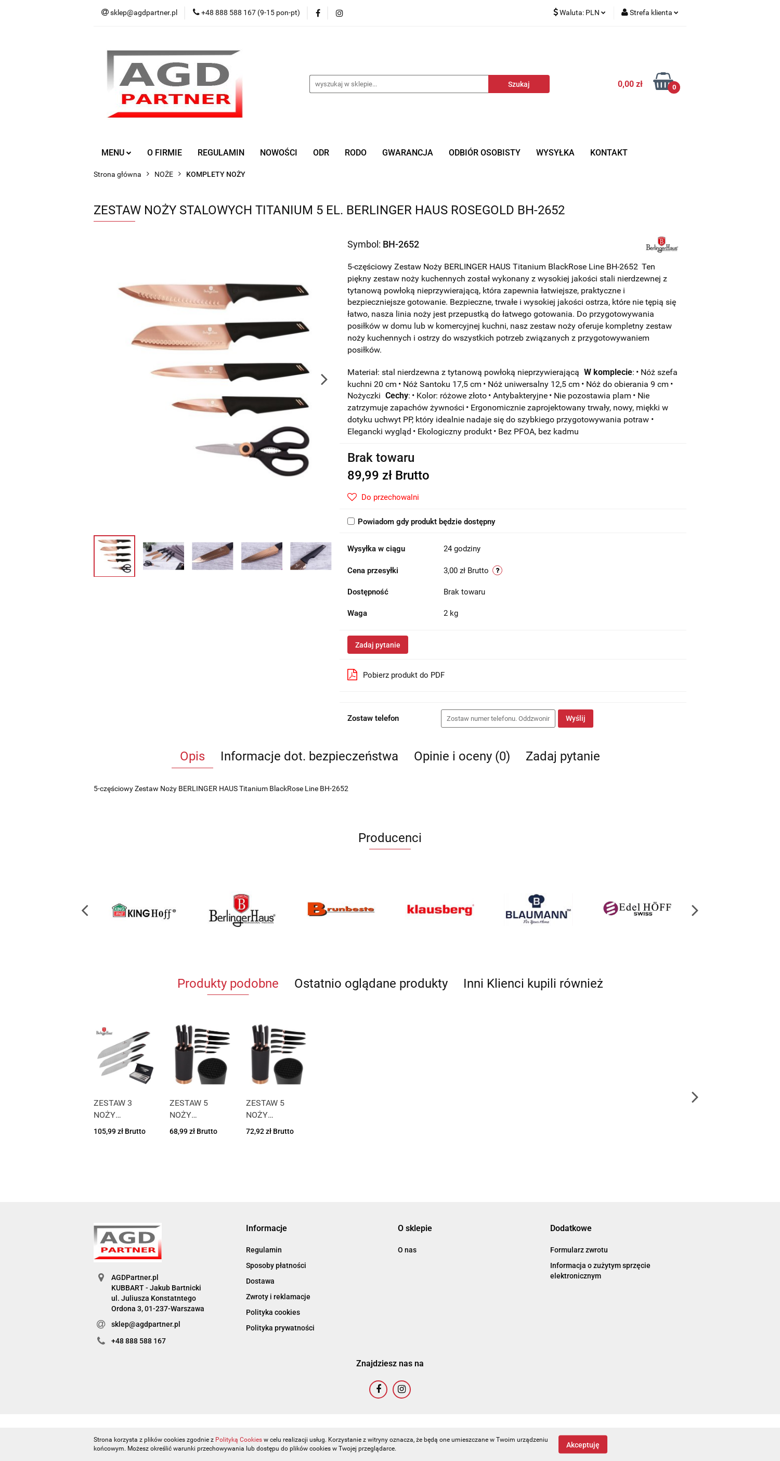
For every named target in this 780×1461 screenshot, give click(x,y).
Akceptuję (583, 1444)
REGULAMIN (221, 153)
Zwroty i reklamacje (278, 1296)
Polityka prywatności (280, 1328)
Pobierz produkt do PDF (396, 674)
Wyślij (576, 718)
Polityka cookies (273, 1312)
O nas (407, 1250)
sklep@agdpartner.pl (145, 1324)
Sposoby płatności (276, 1265)
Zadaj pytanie (377, 645)
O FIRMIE (164, 153)
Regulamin (264, 1250)
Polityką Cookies (238, 1439)
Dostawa (260, 1281)
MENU (116, 153)
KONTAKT (609, 153)
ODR (321, 153)
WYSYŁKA (555, 153)
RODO (356, 153)
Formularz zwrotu (579, 1250)
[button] (266, 1229)
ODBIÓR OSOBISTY (485, 153)
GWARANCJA (407, 153)
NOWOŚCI (278, 153)
